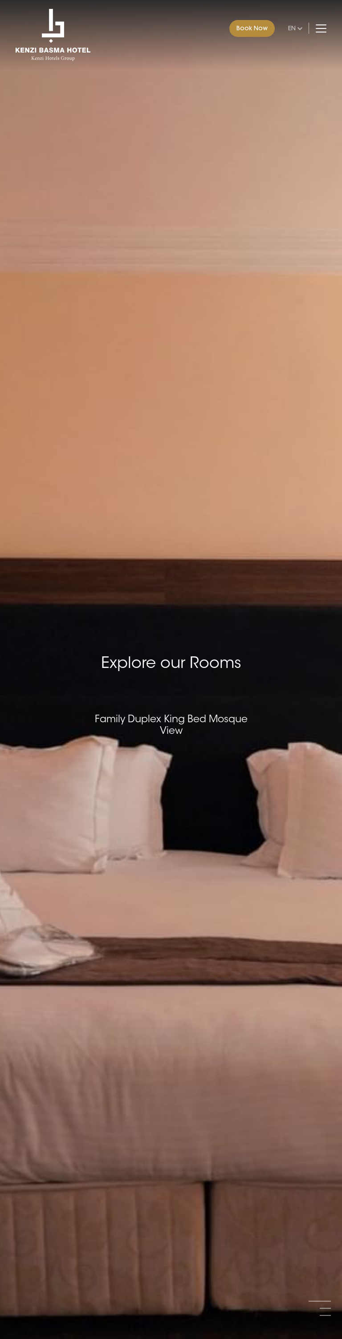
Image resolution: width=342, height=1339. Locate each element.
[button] (320, 1301)
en (292, 28)
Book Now (252, 28)
